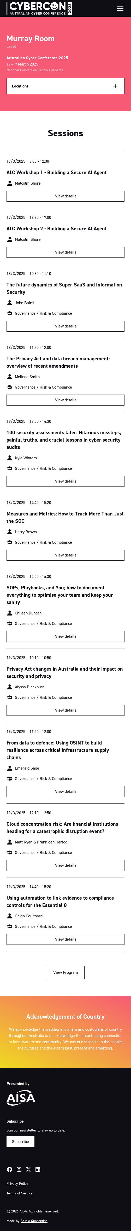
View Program (65, 972)
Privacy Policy (17, 1183)
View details (65, 196)
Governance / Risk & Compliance (43, 313)
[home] (39, 8)
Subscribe (20, 1141)
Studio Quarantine (34, 1220)
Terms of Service (20, 1193)
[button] (119, 8)
